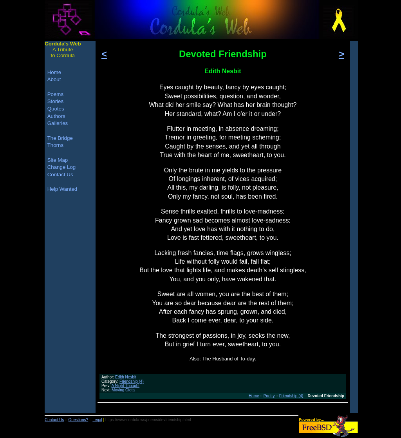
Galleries (57, 123)
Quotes (55, 109)
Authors (56, 116)
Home (254, 396)
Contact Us (60, 174)
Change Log (61, 167)
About (54, 79)
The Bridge (60, 138)
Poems (55, 94)
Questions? (79, 420)
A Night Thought (126, 386)
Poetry (269, 396)
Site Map (57, 160)
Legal (97, 420)
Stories (55, 101)
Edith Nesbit (125, 377)
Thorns (55, 145)
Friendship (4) (131, 381)
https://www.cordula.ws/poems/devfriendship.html (148, 420)
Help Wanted (62, 189)
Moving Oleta (123, 390)
